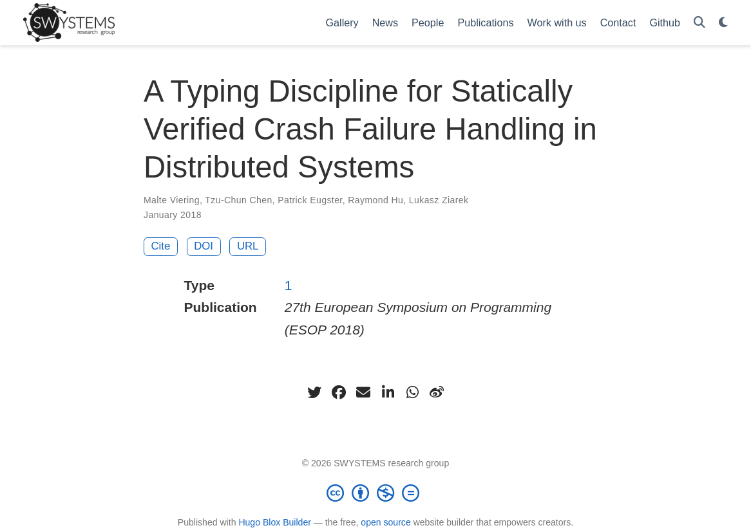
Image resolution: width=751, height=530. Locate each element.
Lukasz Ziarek (439, 200)
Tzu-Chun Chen (238, 200)
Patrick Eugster (310, 200)
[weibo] (436, 392)
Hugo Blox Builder (274, 522)
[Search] (699, 22)
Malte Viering (172, 200)
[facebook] (338, 392)
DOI (203, 246)
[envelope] (363, 392)
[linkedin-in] (387, 392)
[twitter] (314, 392)
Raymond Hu (375, 200)
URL (248, 246)
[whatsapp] (412, 392)
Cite (161, 246)
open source (385, 522)
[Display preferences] (723, 22)
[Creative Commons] (375, 492)
